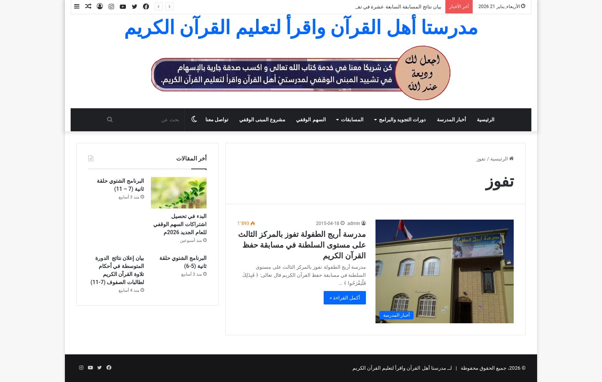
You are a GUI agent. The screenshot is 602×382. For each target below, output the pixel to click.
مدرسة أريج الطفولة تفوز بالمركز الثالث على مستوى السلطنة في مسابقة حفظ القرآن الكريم (302, 245)
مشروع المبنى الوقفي (262, 119)
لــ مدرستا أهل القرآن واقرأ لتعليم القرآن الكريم (402, 368)
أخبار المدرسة (451, 119)
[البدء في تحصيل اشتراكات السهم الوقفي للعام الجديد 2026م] (179, 192)
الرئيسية (486, 119)
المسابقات (352, 119)
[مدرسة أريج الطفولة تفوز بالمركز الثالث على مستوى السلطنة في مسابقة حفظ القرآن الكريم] (444, 271)
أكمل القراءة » (344, 298)
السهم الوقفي (311, 119)
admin (353, 223)
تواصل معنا (216, 119)
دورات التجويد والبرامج (402, 119)
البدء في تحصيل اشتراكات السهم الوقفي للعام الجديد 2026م (180, 224)
